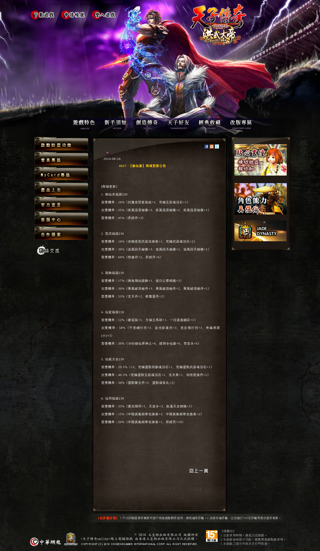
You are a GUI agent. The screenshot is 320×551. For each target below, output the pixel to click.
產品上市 (61, 188)
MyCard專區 (61, 173)
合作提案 (61, 233)
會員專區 (61, 158)
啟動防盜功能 (61, 144)
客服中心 (61, 218)
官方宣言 (61, 203)
